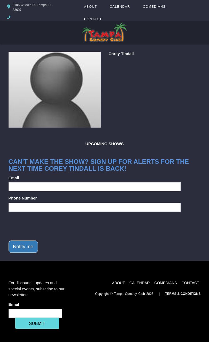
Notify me (23, 246)
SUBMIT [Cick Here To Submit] (37, 323)
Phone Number (23, 198)
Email (14, 178)
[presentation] (49, 226)
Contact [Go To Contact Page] (93, 19)
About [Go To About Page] (90, 7)
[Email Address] (35, 313)
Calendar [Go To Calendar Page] (120, 7)
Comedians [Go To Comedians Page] (154, 7)
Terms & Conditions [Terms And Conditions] (183, 294)
